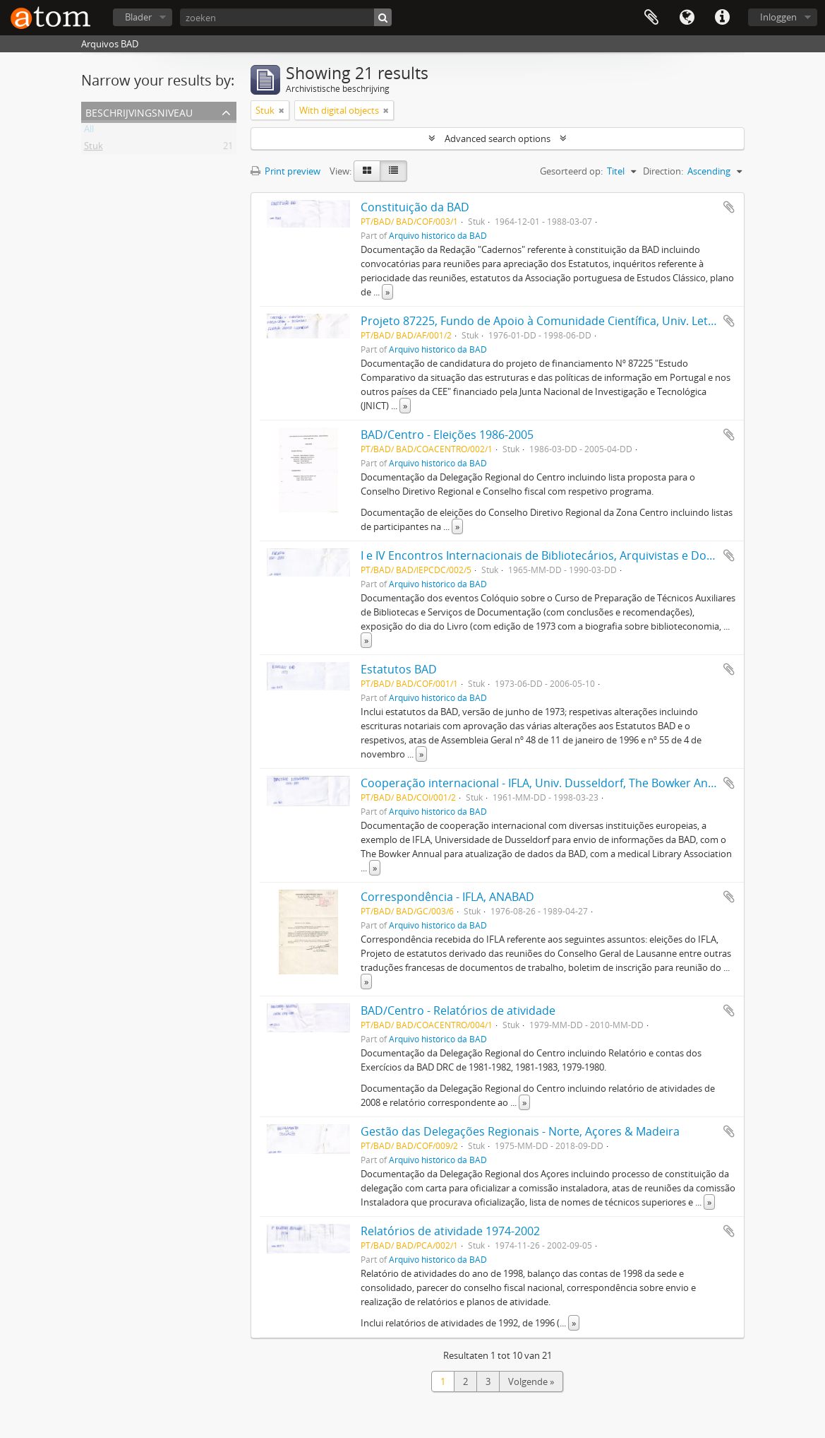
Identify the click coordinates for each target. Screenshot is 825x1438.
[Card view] (367, 171)
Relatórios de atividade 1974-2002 (450, 1231)
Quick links (722, 17)
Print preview (285, 171)
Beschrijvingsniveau (139, 111)
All (89, 131)
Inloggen (778, 17)
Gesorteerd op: (571, 171)
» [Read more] (387, 291)
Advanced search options (497, 138)
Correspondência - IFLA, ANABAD (447, 896)
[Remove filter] (281, 110)
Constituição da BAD (415, 207)
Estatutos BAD (399, 669)
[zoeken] (286, 17)
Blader (138, 17)
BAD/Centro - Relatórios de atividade (458, 1010)
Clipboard (651, 17)
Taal (686, 17)
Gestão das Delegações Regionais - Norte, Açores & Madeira (520, 1131)
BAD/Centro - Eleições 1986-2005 (447, 434)
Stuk (93, 148)
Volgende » (531, 1381)
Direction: (663, 171)
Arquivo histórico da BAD (438, 235)
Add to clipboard (729, 207)
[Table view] (393, 171)
